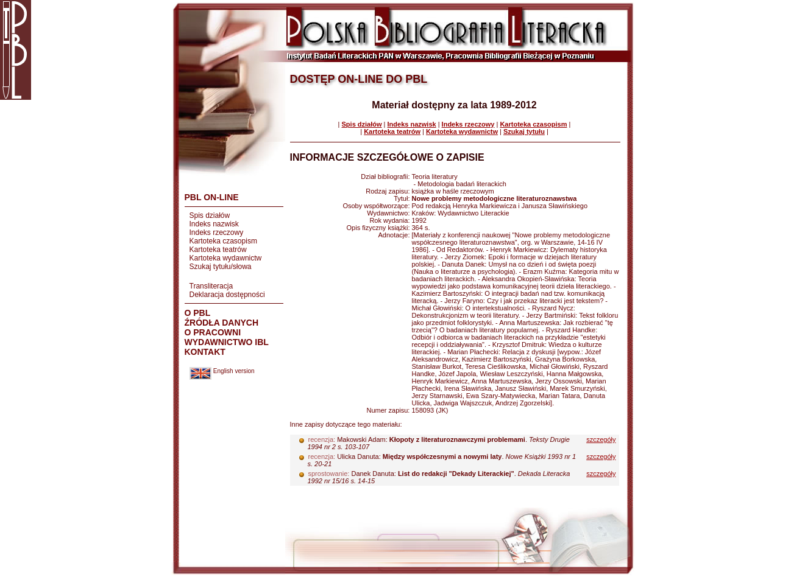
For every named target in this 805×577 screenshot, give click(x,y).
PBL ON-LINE (212, 197)
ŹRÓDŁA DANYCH (222, 322)
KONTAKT (205, 352)
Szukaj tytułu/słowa (221, 266)
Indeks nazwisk (214, 224)
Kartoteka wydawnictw (226, 258)
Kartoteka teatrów (218, 249)
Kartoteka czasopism (223, 241)
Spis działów (210, 215)
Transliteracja (211, 286)
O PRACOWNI (213, 332)
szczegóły (600, 439)
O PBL (198, 313)
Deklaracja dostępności (227, 294)
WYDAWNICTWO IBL (227, 342)
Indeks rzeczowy (217, 232)
